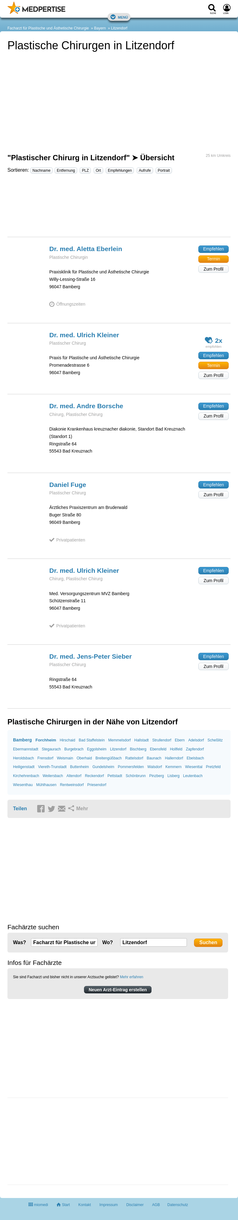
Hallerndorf (174, 758)
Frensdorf (45, 758)
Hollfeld (176, 749)
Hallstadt (141, 740)
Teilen (20, 808)
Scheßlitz (215, 740)
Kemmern (173, 767)
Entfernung (66, 170)
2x (214, 340)
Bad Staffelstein (92, 740)
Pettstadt (115, 776)
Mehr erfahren (131, 977)
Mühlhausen (46, 785)
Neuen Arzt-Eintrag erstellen (118, 989)
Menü (119, 17)
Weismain (65, 758)
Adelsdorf (196, 740)
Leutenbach (193, 776)
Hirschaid (67, 740)
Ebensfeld (158, 749)
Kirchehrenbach (26, 776)
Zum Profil (213, 269)
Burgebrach (73, 749)
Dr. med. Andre (86, 405)
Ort (98, 170)
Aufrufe (145, 170)
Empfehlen (213, 248)
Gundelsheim (103, 767)
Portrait (164, 170)
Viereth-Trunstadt (52, 767)
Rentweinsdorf (72, 785)
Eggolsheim (97, 749)
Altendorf (74, 776)
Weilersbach (52, 776)
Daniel (67, 484)
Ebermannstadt (25, 749)
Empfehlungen (120, 170)
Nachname (42, 170)
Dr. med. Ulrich (84, 334)
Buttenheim (79, 767)
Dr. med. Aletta (85, 248)
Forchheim (46, 740)
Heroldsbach (23, 758)
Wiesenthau (23, 785)
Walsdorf (155, 767)
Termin (213, 258)
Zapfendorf (195, 749)
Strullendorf (161, 740)
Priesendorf (96, 785)
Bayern (100, 28)
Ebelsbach (195, 758)
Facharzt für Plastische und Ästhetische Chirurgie (48, 28)
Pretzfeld (213, 767)
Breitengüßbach (108, 758)
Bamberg (22, 739)
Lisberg (173, 776)
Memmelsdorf (119, 740)
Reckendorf (94, 776)
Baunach (154, 758)
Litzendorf (119, 28)
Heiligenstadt (23, 767)
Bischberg (138, 749)
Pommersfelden (131, 767)
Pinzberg (156, 776)
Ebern (180, 740)
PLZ (85, 170)
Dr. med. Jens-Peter (90, 656)
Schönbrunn (136, 776)
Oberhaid (84, 758)
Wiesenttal (193, 767)
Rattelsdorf (134, 758)
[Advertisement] (119, 208)
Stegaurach (51, 749)
